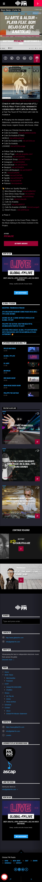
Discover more (8, 660)
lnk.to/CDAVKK (13, 173)
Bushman (7, 371)
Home (7, 672)
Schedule (8, 705)
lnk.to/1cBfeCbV (29, 191)
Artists (8, 699)
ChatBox (9, 690)
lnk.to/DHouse (23, 210)
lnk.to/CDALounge (18, 146)
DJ (4, 413)
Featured (9, 681)
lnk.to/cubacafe (20, 199)
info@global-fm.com (13, 642)
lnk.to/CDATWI (16, 175)
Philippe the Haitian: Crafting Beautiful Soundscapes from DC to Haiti (17, 325)
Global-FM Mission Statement (16, 714)
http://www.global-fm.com (14, 638)
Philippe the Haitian (11, 393)
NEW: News (9, 675)
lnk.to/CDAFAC (19, 157)
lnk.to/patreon (16, 183)
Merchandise (10, 678)
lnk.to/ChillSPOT (18, 204)
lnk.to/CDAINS (19, 162)
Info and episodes (21, 293)
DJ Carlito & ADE (21, 543)
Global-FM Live (9, 356)
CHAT (7, 684)
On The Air (10, 696)
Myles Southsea (10, 348)
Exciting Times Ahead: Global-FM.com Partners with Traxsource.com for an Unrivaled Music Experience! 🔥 (19, 332)
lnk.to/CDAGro (24, 159)
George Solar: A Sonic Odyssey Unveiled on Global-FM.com (18, 319)
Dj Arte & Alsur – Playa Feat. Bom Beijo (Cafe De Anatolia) (25, 101)
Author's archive (21, 243)
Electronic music (11, 14)
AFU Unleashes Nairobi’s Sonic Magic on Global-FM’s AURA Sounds (20, 313)
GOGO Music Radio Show (12, 385)
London (8, 735)
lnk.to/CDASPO (17, 178)
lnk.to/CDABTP (26, 170)
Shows (7, 693)
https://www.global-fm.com (15, 727)
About (8, 711)
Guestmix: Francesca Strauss (13, 308)
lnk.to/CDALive (29, 141)
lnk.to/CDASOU (21, 165)
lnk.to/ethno (30, 194)
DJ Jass (6, 363)
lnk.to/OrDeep (28, 196)
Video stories (32, 14)
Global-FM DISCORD (13, 687)
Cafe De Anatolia (6, 101)
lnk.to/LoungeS (33, 207)
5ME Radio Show (9, 378)
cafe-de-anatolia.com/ (24, 154)
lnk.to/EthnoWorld (17, 138)
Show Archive (11, 702)
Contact (7, 708)
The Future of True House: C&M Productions (21, 573)
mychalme (19, 41)
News (22, 14)
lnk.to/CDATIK (15, 181)
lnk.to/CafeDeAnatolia (27, 133)
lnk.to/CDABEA (18, 167)
